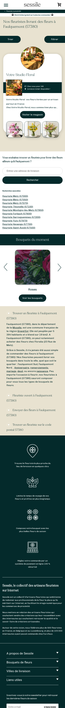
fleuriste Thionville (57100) (17, 206)
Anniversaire (21, 367)
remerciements (39, 367)
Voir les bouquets (32, 298)
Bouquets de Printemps (32, 289)
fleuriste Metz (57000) (15, 196)
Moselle (17, 327)
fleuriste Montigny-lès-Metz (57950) (23, 210)
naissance (42, 371)
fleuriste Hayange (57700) (17, 224)
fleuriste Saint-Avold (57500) (18, 227)
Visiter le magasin (32, 114)
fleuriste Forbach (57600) (17, 213)
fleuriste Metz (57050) (15, 199)
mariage (11, 371)
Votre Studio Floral (20, 74)
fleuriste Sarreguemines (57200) (21, 217)
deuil (20, 371)
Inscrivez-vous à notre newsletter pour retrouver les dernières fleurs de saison (32, 697)
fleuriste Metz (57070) (15, 203)
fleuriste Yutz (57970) (14, 220)
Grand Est (23, 331)
